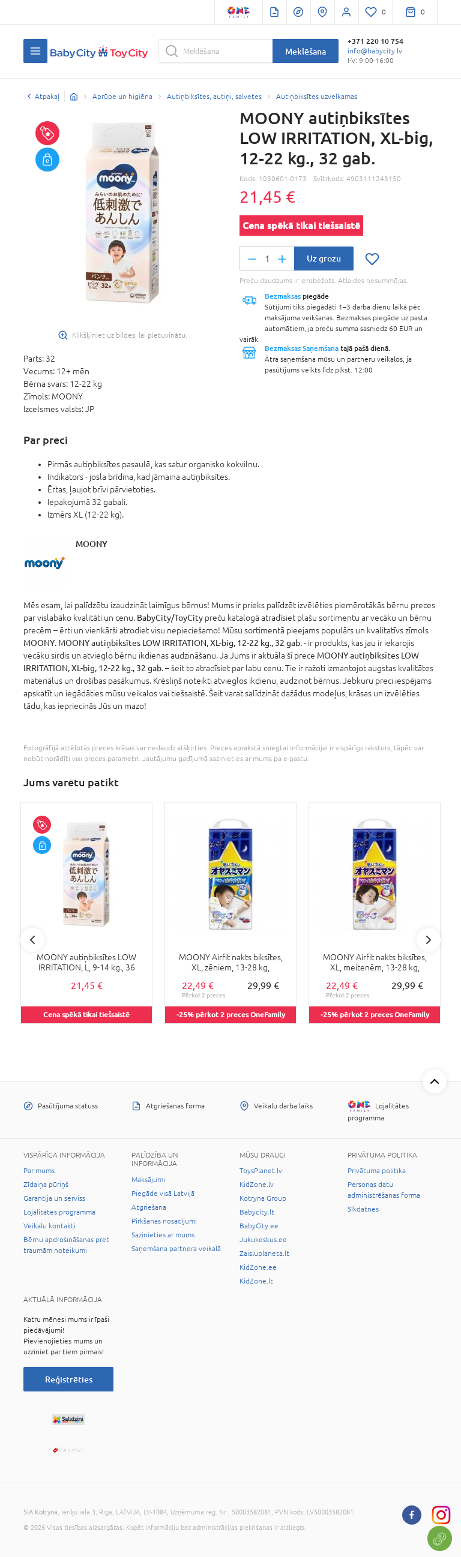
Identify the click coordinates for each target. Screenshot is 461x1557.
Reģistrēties (68, 1379)
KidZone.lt (256, 1281)
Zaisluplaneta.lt (264, 1253)
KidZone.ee (258, 1267)
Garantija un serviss (54, 1198)
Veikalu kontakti (49, 1226)
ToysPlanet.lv (261, 1171)
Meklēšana (305, 51)
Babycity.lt (257, 1212)
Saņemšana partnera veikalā (176, 1249)
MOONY (91, 544)
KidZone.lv (257, 1184)
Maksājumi (148, 1180)
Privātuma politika (377, 1171)
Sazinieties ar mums (162, 1235)
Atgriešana (148, 1207)
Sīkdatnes (363, 1209)
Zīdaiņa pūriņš (45, 1184)
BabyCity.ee (259, 1226)
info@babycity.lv (375, 51)
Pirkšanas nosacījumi (164, 1221)
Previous (32, 940)
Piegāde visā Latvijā (162, 1193)
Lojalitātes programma (59, 1212)
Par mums (39, 1171)
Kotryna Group (263, 1198)
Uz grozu (324, 258)
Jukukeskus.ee (263, 1240)
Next (429, 940)
